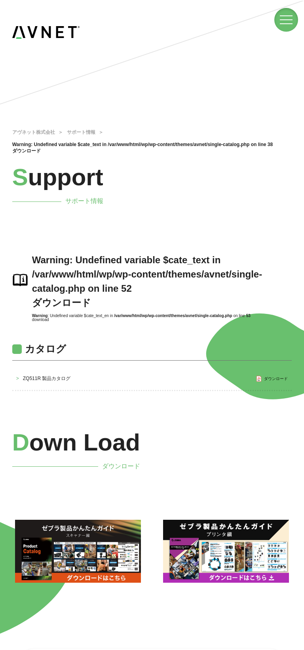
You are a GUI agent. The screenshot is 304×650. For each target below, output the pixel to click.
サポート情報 (81, 132)
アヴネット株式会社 (33, 132)
